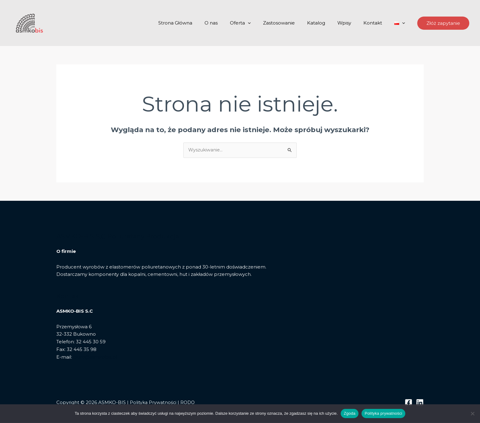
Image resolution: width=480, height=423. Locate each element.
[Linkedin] (420, 403)
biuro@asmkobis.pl (95, 357)
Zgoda (349, 413)
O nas (231, 23)
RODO (189, 403)
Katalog (327, 23)
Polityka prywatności (383, 413)
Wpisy (352, 23)
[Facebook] (408, 403)
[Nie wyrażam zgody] (472, 413)
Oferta (257, 23)
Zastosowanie (293, 23)
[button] (443, 23)
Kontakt (377, 23)
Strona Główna (198, 23)
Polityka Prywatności (153, 403)
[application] (265, 23)
